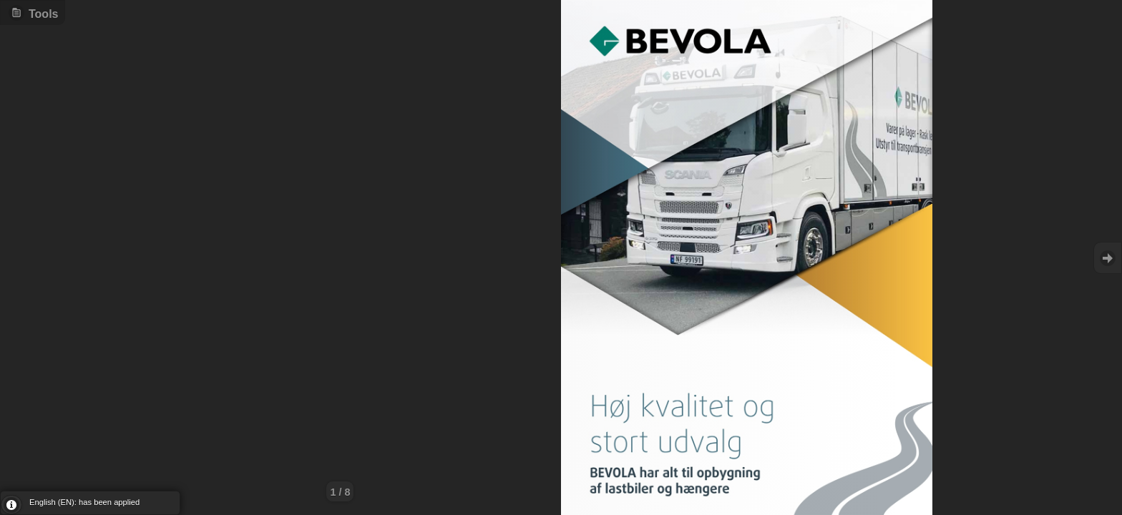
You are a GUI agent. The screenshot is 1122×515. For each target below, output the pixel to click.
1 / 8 (340, 492)
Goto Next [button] (1107, 258)
